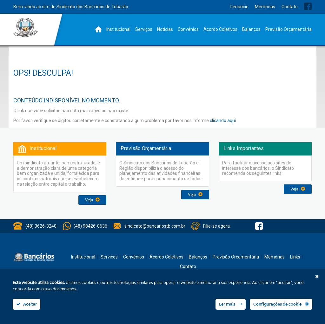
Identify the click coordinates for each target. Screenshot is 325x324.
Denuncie (239, 6)
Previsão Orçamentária (288, 29)
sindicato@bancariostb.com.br (154, 226)
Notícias (165, 29)
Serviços (143, 29)
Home (98, 29)
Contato (290, 6)
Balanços (251, 29)
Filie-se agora (216, 226)
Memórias (265, 6)
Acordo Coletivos (220, 29)
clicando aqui (223, 120)
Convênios (188, 29)
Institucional (118, 29)
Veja (92, 199)
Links (295, 256)
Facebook (308, 6)
